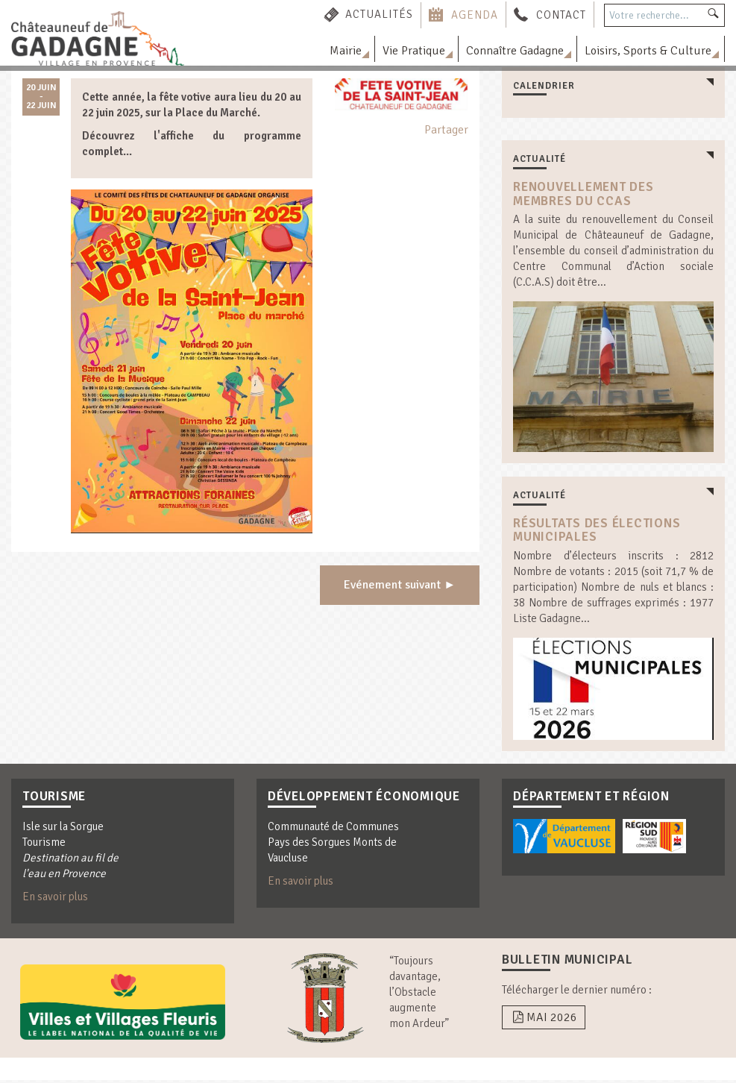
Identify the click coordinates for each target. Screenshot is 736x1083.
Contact (561, 14)
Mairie (346, 50)
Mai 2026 (543, 1020)
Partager (446, 129)
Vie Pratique (414, 50)
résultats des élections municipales (596, 532)
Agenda (474, 14)
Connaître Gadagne (515, 50)
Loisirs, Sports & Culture (648, 50)
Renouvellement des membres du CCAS (583, 194)
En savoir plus (55, 899)
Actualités (379, 14)
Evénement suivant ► (400, 586)
